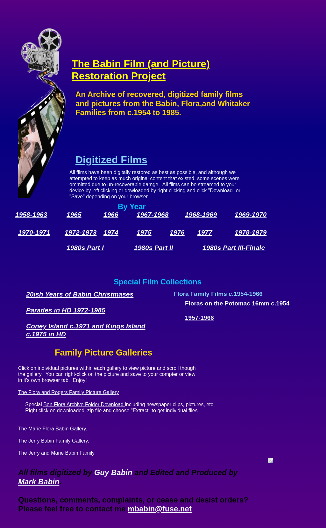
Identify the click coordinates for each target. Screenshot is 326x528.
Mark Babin (38, 481)
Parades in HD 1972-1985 (65, 310)
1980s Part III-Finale (233, 247)
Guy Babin (114, 472)
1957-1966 (199, 317)
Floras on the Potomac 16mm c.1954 (237, 303)
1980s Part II (153, 247)
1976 (177, 232)
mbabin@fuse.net (160, 508)
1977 (204, 232)
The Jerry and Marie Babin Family (56, 453)
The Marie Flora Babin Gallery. (52, 428)
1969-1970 (250, 214)
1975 (144, 232)
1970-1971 (34, 232)
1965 (74, 214)
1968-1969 (201, 214)
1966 (110, 214)
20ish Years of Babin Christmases (79, 294)
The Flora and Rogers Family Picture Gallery (68, 392)
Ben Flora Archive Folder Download (84, 404)
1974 (110, 232)
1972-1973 (80, 232)
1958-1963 (31, 214)
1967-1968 (152, 214)
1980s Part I (85, 247)
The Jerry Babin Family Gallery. (53, 441)
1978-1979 (250, 232)
